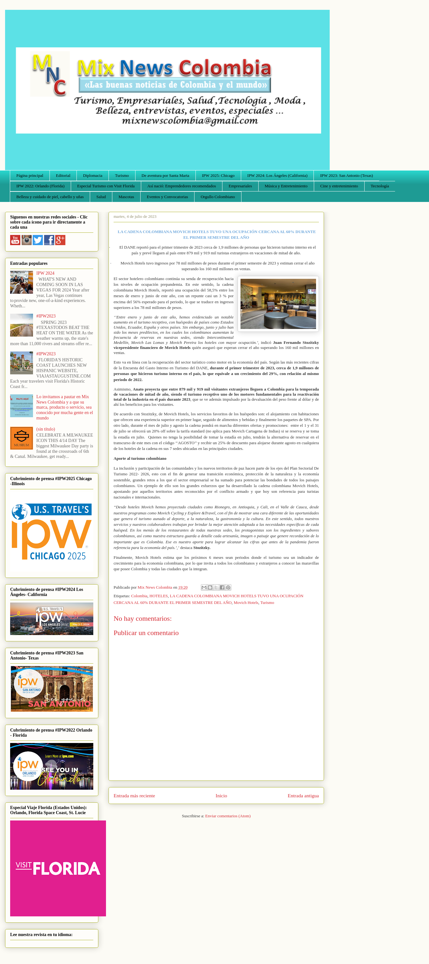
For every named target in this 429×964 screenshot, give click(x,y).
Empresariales (240, 186)
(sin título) (45, 429)
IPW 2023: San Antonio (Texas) (346, 175)
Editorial (63, 175)
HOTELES (158, 595)
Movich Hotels (246, 602)
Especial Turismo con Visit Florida (106, 186)
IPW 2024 (45, 273)
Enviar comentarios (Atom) (228, 815)
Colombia (139, 595)
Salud (101, 196)
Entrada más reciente (134, 795)
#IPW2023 (46, 316)
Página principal (29, 175)
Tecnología (380, 186)
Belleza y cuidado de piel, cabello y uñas (50, 196)
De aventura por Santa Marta (165, 175)
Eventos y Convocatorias (167, 196)
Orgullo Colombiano (218, 196)
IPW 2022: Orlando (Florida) (40, 186)
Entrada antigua (303, 795)
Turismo (122, 175)
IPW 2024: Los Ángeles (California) (277, 175)
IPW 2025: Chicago (218, 175)
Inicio (221, 795)
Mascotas (126, 196)
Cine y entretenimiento (339, 186)
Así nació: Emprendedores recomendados (181, 186)
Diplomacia (92, 175)
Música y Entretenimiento (286, 186)
